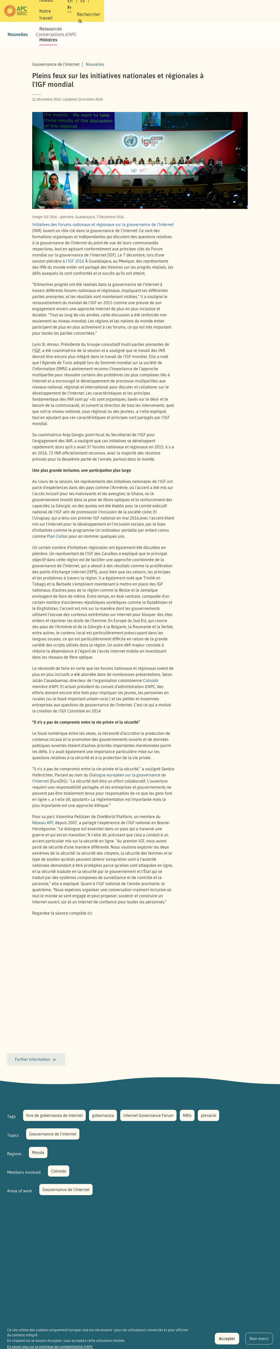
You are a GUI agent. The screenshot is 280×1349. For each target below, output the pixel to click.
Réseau (43, 822)
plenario (208, 1115)
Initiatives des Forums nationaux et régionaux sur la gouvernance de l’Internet (102, 224)
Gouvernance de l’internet (66, 1189)
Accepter (227, 1338)
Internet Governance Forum (148, 1115)
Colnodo (150, 680)
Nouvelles (18, 34)
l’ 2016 (75, 261)
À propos (66, 5)
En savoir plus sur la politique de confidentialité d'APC (50, 1346)
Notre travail (130, 5)
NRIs (187, 1115)
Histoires (66, 16)
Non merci (259, 1338)
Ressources (161, 5)
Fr (213, 7)
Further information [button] (36, 1060)
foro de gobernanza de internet (54, 1115)
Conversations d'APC (56, 34)
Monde (38, 1152)
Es (201, 7)
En (188, 7)
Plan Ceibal (57, 536)
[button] (213, 14)
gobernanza (103, 1115)
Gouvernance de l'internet (52, 1133)
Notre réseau (96, 5)
